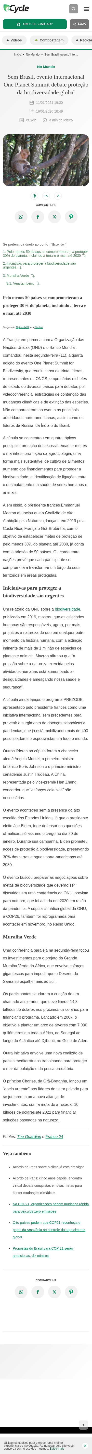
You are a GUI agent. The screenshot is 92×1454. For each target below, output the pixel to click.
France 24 (54, 1137)
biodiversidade (67, 609)
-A (57, 196)
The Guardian (29, 1137)
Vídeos (14, 40)
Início (17, 54)
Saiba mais (57, 1448)
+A (46, 196)
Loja (79, 24)
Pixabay (38, 327)
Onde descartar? (35, 24)
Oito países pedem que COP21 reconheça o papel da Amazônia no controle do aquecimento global (49, 1230)
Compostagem (49, 40)
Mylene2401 (22, 327)
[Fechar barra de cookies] (85, 1446)
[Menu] (86, 8)
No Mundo (32, 54)
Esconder (58, 244)
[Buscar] (73, 8)
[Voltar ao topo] (83, 1425)
